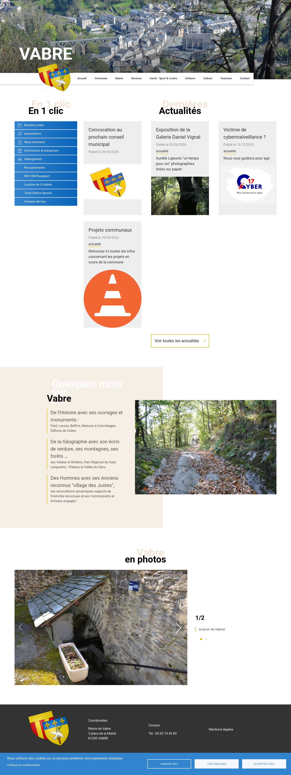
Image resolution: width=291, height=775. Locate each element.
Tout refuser (216, 763)
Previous (20, 648)
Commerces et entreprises (41, 171)
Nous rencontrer (34, 162)
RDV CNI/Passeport (37, 196)
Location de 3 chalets (38, 205)
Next (178, 648)
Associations (32, 154)
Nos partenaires (34, 188)
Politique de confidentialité (23, 765)
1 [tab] (201, 660)
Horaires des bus (35, 222)
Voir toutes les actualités (177, 361)
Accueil (81, 98)
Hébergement (33, 179)
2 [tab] (206, 660)
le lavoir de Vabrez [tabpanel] (212, 650)
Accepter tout (264, 763)
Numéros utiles (34, 145)
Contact (245, 98)
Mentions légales (221, 750)
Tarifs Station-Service (38, 213)
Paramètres (169, 763)
